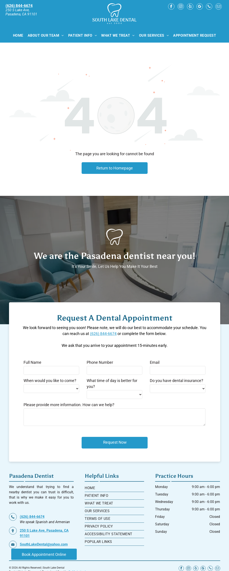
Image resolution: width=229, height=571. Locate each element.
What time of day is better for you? (112, 383)
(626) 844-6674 (103, 333)
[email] (218, 7)
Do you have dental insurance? (176, 380)
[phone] (209, 7)
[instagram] (181, 7)
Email (154, 362)
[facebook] (171, 7)
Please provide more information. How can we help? (69, 404)
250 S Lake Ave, (17, 10)
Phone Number (100, 362)
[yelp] (190, 7)
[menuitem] (18, 35)
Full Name (32, 362)
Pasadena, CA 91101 (21, 14)
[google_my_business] (199, 7)
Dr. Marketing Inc (78, 565)
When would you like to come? (50, 380)
